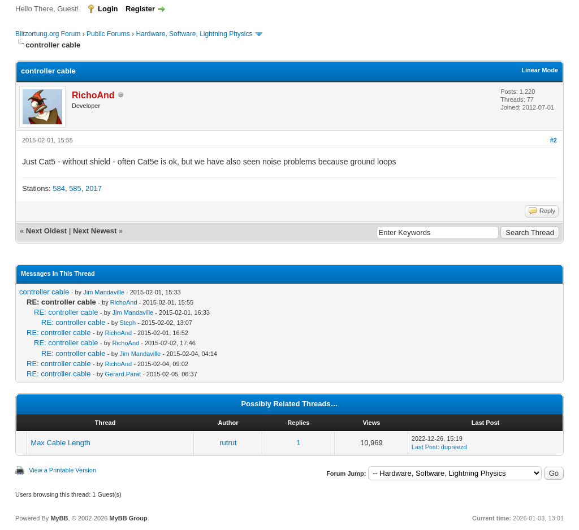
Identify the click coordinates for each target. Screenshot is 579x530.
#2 (553, 140)
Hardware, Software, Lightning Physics (194, 34)
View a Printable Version (62, 470)
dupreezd (454, 447)
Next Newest (94, 231)
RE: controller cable (66, 312)
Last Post (425, 447)
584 (59, 188)
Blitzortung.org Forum (47, 34)
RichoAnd (123, 302)
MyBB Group (128, 518)
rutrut (227, 442)
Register (140, 9)
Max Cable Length (60, 442)
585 (75, 188)
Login (108, 9)
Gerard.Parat (123, 374)
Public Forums (108, 34)
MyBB (59, 518)
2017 (93, 188)
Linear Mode (539, 70)
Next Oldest (46, 231)
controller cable (44, 292)
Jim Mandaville (103, 292)
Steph (127, 322)
